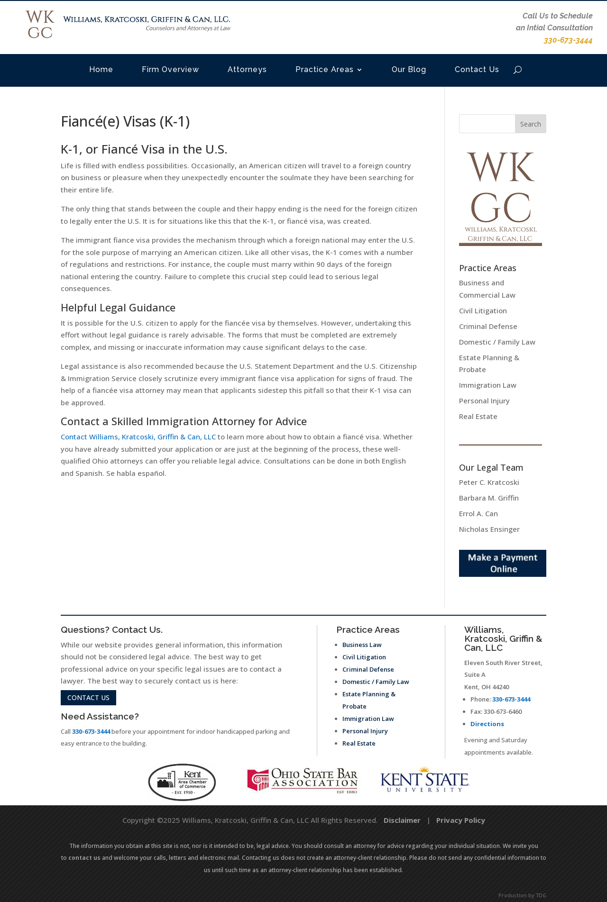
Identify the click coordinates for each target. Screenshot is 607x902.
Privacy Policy (460, 820)
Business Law (362, 644)
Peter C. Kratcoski (489, 482)
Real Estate (478, 416)
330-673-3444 (91, 731)
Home (101, 69)
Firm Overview (170, 69)
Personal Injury (484, 400)
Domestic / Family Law (497, 341)
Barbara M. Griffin (489, 497)
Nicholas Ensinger (489, 529)
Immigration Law (487, 385)
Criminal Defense (488, 326)
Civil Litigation (483, 310)
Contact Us (477, 69)
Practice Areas (324, 69)
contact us (88, 697)
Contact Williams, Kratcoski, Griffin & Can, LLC (138, 436)
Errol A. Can (478, 513)
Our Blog (409, 69)
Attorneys (247, 69)
